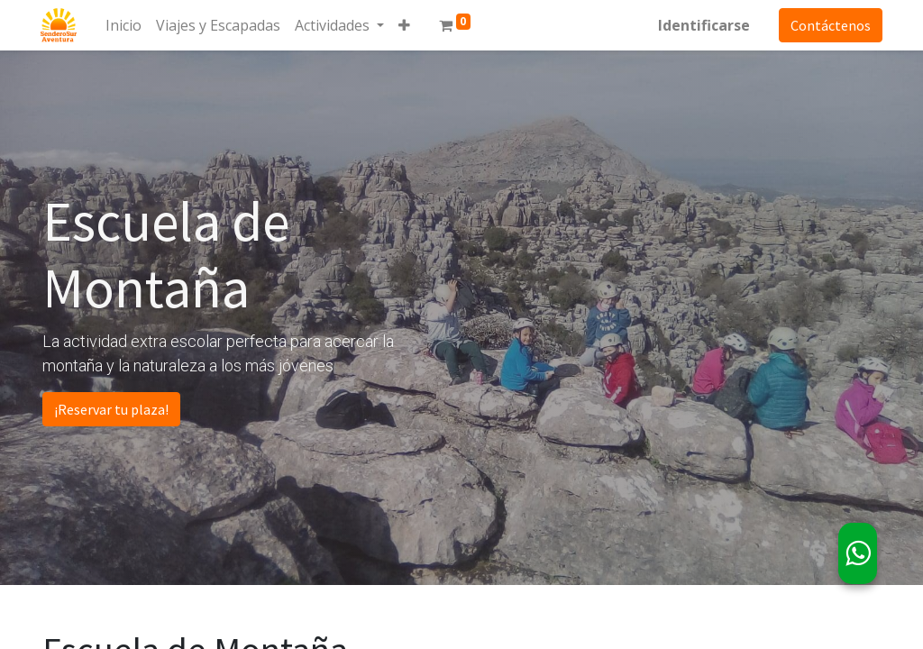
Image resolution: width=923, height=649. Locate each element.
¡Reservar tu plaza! (111, 409)
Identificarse (702, 25)
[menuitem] (125, 25)
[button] (406, 25)
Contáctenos (829, 25)
